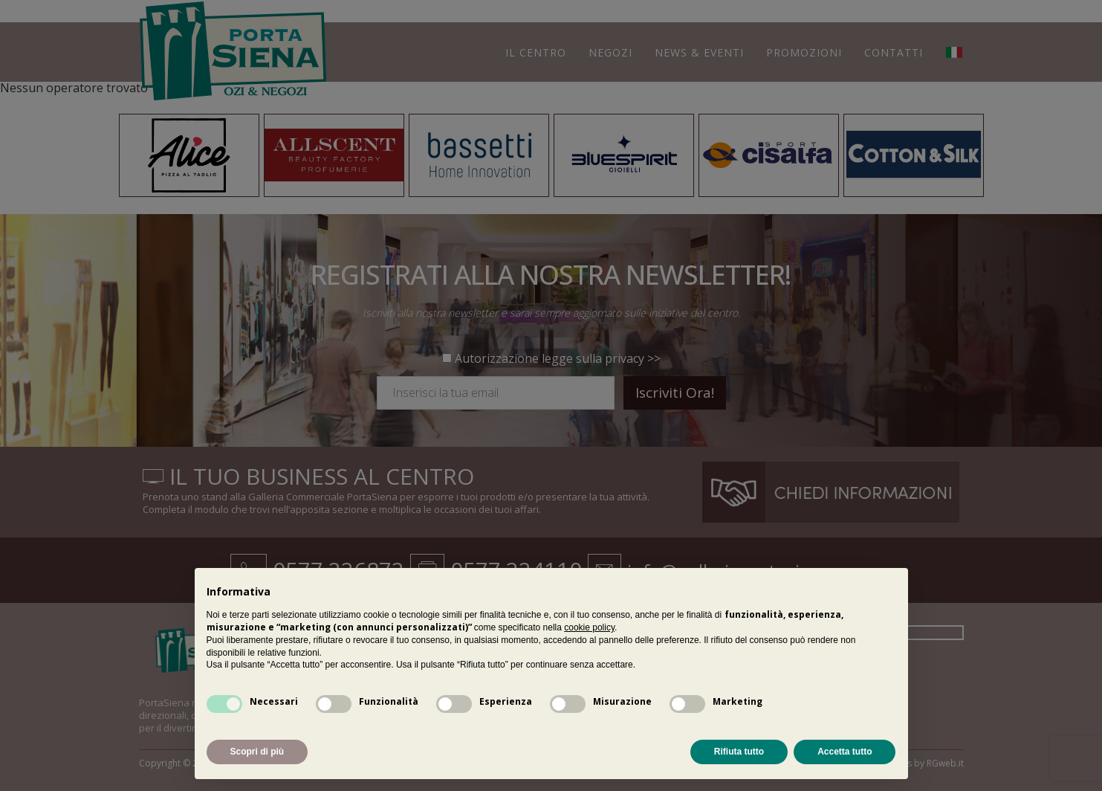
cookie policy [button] (589, 627)
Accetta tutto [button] (844, 751)
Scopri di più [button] (257, 751)
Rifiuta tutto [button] (739, 751)
